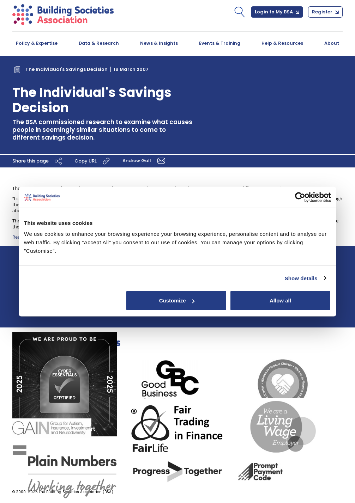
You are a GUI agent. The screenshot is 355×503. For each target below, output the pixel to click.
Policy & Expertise (37, 43)
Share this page (38, 161)
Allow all (280, 300)
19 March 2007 (131, 69)
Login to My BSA (277, 11)
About (331, 43)
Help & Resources (282, 43)
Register (325, 11)
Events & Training (219, 43)
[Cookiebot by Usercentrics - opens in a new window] (300, 197)
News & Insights (159, 43)
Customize (176, 300)
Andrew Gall (145, 160)
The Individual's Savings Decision (66, 69)
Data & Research (99, 43)
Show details (301, 278)
